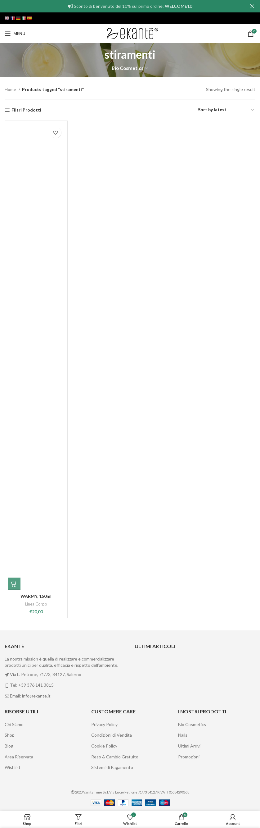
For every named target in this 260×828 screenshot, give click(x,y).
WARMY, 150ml (36, 596)
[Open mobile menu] (15, 33)
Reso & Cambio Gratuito (114, 756)
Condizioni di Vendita (111, 735)
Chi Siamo (14, 724)
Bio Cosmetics (127, 68)
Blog (9, 745)
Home (11, 89)
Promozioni (188, 756)
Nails (182, 735)
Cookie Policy (104, 745)
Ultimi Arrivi (189, 745)
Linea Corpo (36, 604)
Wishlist (12, 767)
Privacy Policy (104, 724)
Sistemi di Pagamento (112, 767)
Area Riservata (19, 756)
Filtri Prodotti (26, 110)
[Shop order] (226, 110)
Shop (10, 735)
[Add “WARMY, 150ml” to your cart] (14, 584)
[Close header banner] (252, 6)
